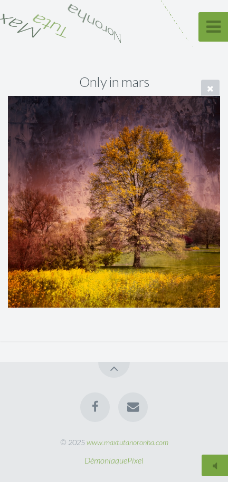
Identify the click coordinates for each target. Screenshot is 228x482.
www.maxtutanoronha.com (127, 442)
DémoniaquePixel (114, 460)
